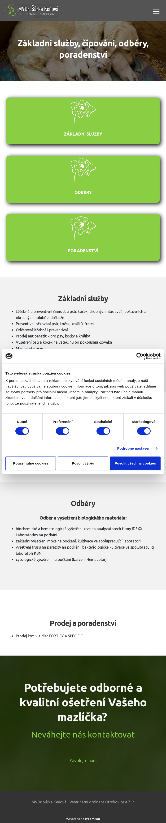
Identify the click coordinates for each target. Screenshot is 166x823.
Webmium (92, 818)
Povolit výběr (83, 463)
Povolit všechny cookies (135, 463)
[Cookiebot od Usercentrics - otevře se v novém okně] (140, 356)
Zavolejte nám (83, 760)
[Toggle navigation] (156, 10)
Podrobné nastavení (134, 448)
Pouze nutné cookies (30, 463)
